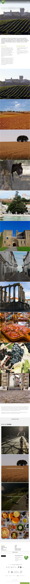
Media (2, 548)
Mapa (16, 546)
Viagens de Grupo (18, 548)
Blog (16, 547)
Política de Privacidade (15, 580)
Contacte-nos (15, 552)
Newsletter (3, 556)
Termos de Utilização (15, 579)
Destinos (2, 6)
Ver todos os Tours (15, 419)
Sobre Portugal (4, 547)
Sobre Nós (3, 546)
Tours (16, 545)
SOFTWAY (22, 581)
